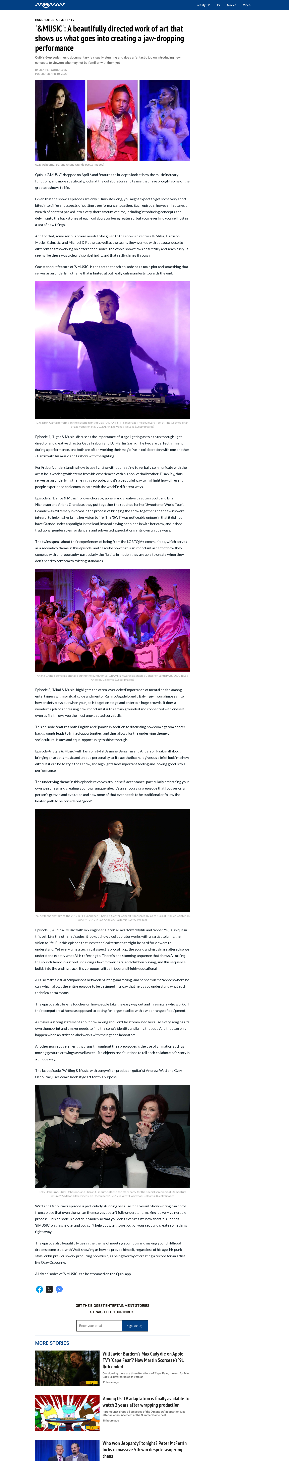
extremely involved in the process (80, 511)
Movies (231, 5)
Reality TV (203, 5)
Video (246, 5)
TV (218, 5)
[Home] (50, 5)
